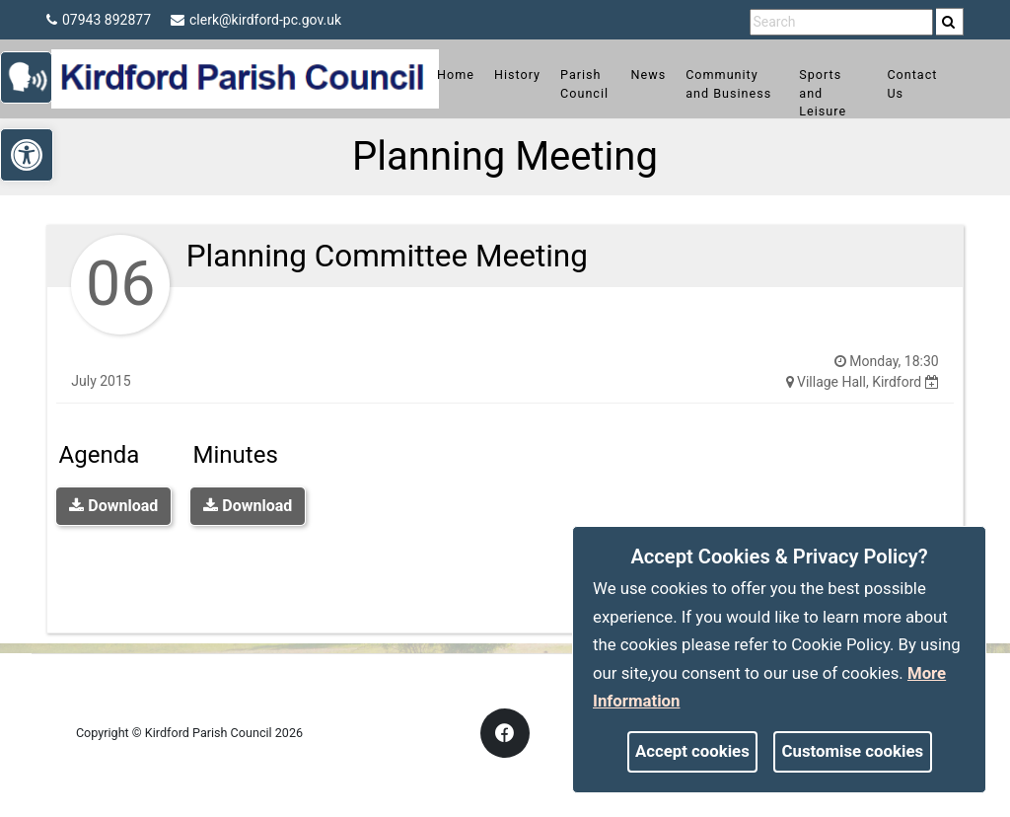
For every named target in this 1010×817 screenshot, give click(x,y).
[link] (948, 22)
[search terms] (841, 22)
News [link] (660, 74)
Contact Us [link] (898, 84)
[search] (950, 22)
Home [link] (469, 74)
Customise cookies (853, 751)
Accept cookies (692, 751)
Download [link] (113, 505)
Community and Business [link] (733, 93)
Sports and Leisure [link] (819, 93)
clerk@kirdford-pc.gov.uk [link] (256, 20)
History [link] (531, 74)
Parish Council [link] (598, 84)
